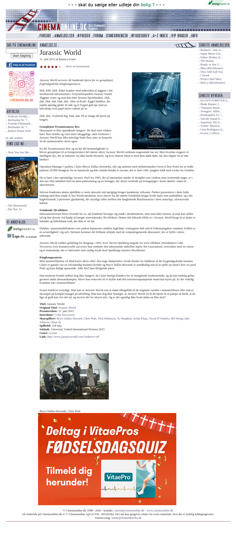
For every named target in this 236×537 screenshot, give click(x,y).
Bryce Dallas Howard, (70, 318)
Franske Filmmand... (20, 123)
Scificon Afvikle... (19, 116)
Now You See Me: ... (20, 152)
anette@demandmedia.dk (127, 517)
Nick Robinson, (107, 318)
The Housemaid (17, 205)
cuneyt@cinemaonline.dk (129, 510)
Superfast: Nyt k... (211, 122)
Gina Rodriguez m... (212, 129)
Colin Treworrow (65, 314)
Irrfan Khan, (141, 318)
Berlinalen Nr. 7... (18, 120)
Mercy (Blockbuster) (212, 82)
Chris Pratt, (91, 318)
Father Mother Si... (211, 57)
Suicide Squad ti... (211, 118)
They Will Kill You (211, 72)
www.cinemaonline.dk (160, 510)
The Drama (207, 60)
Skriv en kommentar (78, 66)
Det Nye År (15, 209)
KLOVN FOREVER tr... (214, 100)
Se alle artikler (14, 138)
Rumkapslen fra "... (211, 115)
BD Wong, (177, 318)
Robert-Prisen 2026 (19, 131)
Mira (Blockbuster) (211, 68)
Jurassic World (67, 307)
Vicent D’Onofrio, (160, 318)
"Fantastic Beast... (211, 107)
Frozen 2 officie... (210, 133)
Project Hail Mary (210, 79)
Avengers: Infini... (211, 111)
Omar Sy (56, 322)
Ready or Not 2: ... (211, 64)
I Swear (204, 75)
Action (53, 333)
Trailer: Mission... (210, 125)
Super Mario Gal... (211, 53)
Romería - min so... (211, 50)
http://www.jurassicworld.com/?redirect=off (73, 336)
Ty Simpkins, (125, 318)
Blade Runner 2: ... (211, 104)
